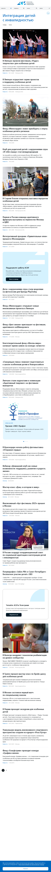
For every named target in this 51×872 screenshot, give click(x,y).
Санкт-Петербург (19, 584)
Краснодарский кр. (20, 374)
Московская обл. (20, 230)
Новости (5, 73)
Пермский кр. (19, 723)
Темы (4, 25)
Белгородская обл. (20, 210)
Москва (17, 336)
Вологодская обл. (20, 667)
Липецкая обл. (19, 73)
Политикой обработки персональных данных (31, 864)
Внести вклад (13, 279)
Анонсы (5, 480)
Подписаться (13, 615)
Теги (10, 25)
